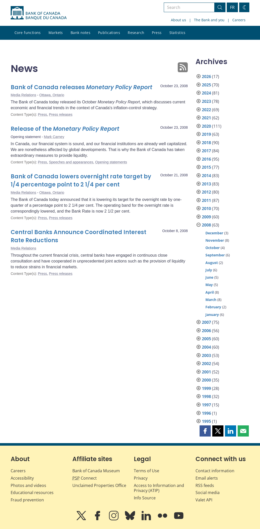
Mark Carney (54, 137)
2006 (206, 330)
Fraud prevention (27, 500)
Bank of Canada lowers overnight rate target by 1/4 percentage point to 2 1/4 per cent (81, 180)
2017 (206, 151)
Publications (109, 32)
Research (136, 32)
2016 (206, 159)
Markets (55, 32)
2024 (206, 93)
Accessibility (22, 478)
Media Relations (23, 95)
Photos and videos (28, 485)
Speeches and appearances (71, 162)
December (214, 233)
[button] (205, 431)
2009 (206, 217)
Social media (208, 492)
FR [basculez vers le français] (232, 7)
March (210, 299)
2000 (206, 380)
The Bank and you (209, 19)
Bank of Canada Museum (96, 471)
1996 (206, 413)
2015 (206, 167)
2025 (206, 85)
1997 (206, 405)
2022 (206, 109)
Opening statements (111, 162)
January (212, 314)
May (209, 284)
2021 (206, 118)
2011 (206, 200)
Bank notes (80, 32)
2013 (206, 184)
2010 (206, 208)
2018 (206, 142)
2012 (206, 192)
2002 (206, 363)
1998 (206, 396)
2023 (206, 101)
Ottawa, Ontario (51, 95)
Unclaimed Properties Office (99, 485)
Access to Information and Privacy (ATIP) (159, 488)
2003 (206, 355)
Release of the (65, 129)
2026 (206, 76)
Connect (84, 478)
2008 (206, 225)
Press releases (61, 114)
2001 (206, 372)
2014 (206, 175)
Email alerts (207, 478)
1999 (206, 388)
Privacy (141, 478)
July (208, 270)
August (211, 262)
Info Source (145, 498)
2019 (206, 134)
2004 (206, 347)
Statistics (177, 32)
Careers (239, 19)
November (214, 240)
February (213, 307)
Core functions (27, 32)
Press (156, 32)
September (215, 255)
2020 (206, 126)
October (212, 247)
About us (178, 19)
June (209, 277)
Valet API (204, 500)
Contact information (215, 471)
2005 (206, 339)
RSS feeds (205, 485)
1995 (206, 421)
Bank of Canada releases (81, 87)
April (209, 292)
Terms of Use (146, 471)
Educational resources (32, 492)
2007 (206, 322)
